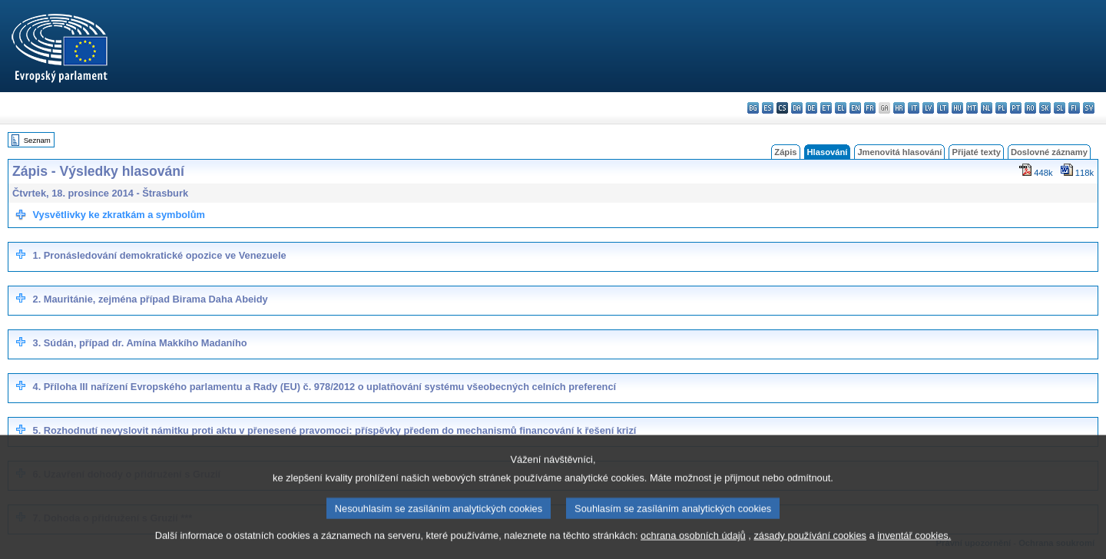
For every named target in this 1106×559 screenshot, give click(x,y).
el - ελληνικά (840, 108)
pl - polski (1001, 108)
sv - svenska (1088, 108)
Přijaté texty (976, 152)
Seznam (37, 140)
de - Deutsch (811, 108)
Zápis (785, 152)
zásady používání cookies (809, 547)
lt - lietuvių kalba (943, 108)
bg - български (753, 108)
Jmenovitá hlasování (899, 152)
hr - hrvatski (899, 108)
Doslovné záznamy (1049, 152)
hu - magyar (957, 108)
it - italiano (913, 108)
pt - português (1016, 108)
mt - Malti (972, 108)
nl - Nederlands (986, 108)
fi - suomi (1074, 108)
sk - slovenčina (1045, 108)
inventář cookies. (914, 547)
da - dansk (797, 108)
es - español (767, 108)
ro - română (1030, 108)
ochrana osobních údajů (693, 547)
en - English (855, 108)
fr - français (870, 108)
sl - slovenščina (1059, 108)
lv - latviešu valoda (928, 108)
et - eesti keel (826, 108)
